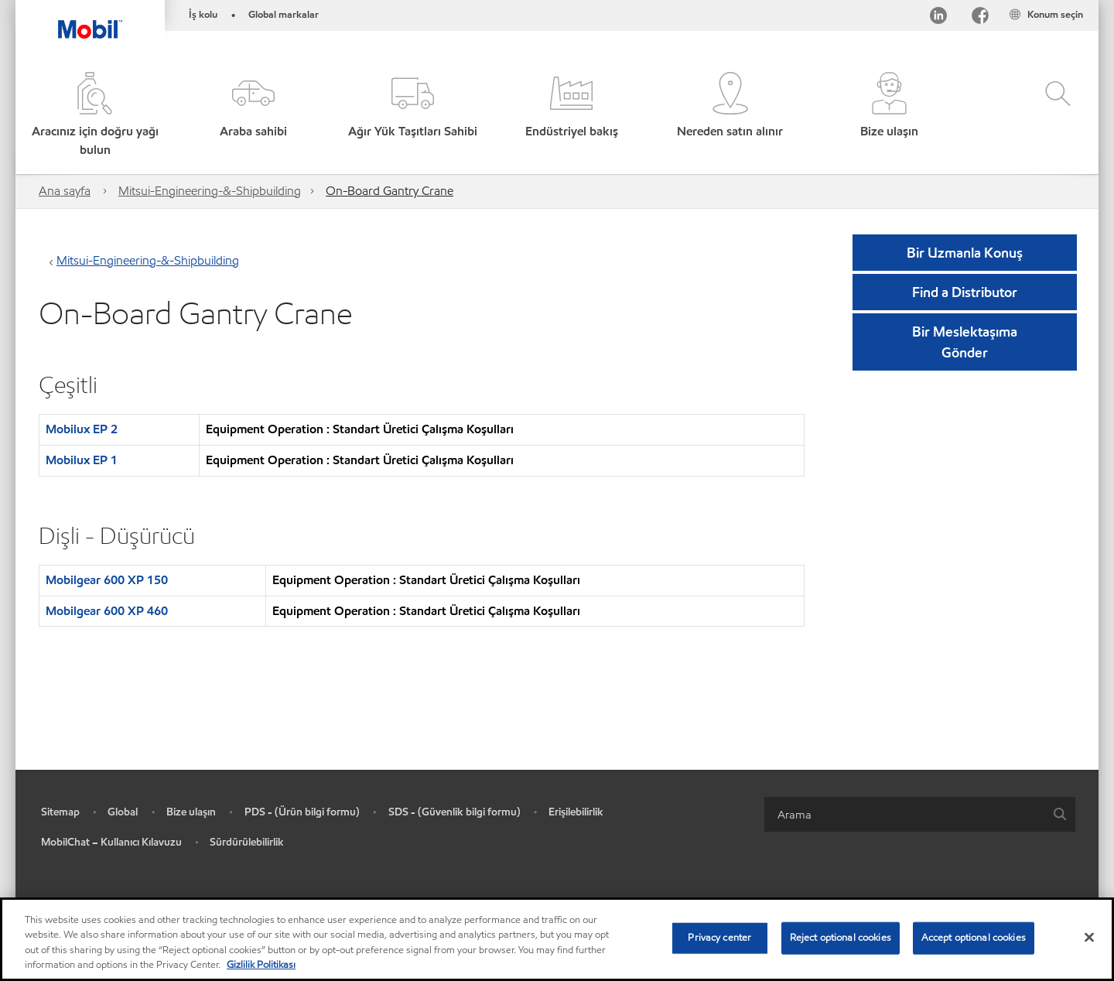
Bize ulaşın (191, 812)
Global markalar (283, 15)
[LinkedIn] (938, 18)
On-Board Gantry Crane (389, 191)
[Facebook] (980, 18)
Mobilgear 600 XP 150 (107, 580)
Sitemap (60, 812)
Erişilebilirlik (575, 812)
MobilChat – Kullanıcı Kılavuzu (111, 842)
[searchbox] (904, 814)
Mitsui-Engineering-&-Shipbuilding (209, 191)
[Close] (1089, 937)
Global (123, 812)
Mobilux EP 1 (82, 460)
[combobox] (919, 814)
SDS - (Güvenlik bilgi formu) (454, 812)
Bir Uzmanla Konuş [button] (965, 252)
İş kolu (203, 15)
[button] (253, 115)
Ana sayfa (65, 191)
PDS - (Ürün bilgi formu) (302, 812)
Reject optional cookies (840, 938)
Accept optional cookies (973, 938)
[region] (557, 939)
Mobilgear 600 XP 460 (107, 611)
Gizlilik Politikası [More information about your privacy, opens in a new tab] (261, 965)
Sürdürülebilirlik (247, 842)
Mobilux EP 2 (82, 429)
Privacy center (719, 938)
